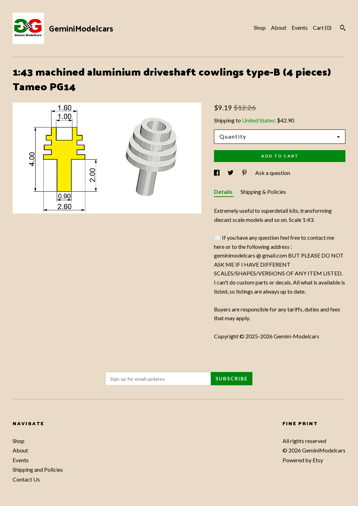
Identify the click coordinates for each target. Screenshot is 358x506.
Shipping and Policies (38, 469)
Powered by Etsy (302, 460)
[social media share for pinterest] (245, 172)
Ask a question (272, 172)
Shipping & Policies (263, 191)
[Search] (342, 29)
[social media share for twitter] (231, 172)
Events (300, 27)
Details (224, 191)
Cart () (322, 27)
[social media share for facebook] (217, 172)
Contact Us (26, 479)
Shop (260, 27)
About (278, 27)
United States (258, 120)
